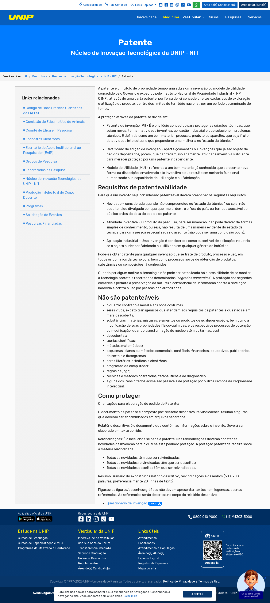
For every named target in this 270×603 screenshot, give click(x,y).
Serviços (255, 17)
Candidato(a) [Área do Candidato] (220, 5)
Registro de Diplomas (153, 563)
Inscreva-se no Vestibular (96, 538)
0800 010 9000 (205, 517)
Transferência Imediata (94, 548)
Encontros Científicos (41, 139)
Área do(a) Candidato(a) (94, 568)
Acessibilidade (90, 4)
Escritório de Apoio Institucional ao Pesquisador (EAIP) (52, 150)
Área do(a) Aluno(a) (151, 553)
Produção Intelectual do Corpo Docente (48, 195)
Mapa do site (147, 568)
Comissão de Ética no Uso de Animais (54, 122)
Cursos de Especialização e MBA (40, 543)
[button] (130, 596)
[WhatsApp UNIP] (196, 5)
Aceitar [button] (197, 594)
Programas (33, 206)
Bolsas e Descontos (92, 558)
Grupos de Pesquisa (40, 161)
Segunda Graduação (92, 553)
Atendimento (147, 538)
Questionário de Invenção (134, 503)
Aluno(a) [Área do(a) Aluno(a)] (253, 5)
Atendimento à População (156, 548)
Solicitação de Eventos (42, 215)
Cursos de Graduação (33, 538)
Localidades (146, 543)
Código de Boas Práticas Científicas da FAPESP (52, 110)
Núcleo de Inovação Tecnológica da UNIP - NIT (84, 76)
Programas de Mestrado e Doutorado (44, 548)
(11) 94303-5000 (239, 517)
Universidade (146, 17)
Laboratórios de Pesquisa (44, 170)
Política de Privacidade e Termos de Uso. (191, 581)
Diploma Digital (148, 558)
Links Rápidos (142, 5)
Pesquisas (233, 17)
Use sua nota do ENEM (94, 543)
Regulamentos (88, 563)
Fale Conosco (116, 4)
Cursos (213, 17)
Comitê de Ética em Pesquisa (47, 130)
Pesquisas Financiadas (42, 223)
